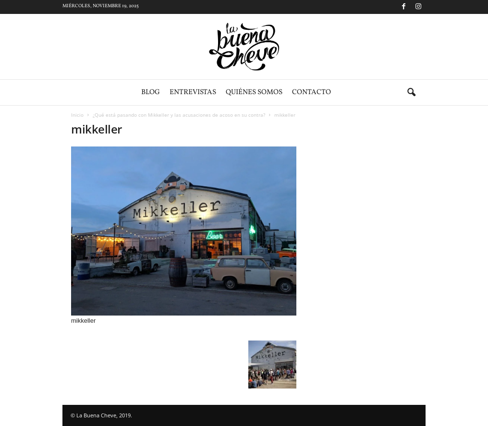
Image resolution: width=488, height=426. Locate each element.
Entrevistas (193, 92)
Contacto (311, 92)
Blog (150, 92)
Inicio (77, 114)
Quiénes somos (254, 92)
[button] (411, 92)
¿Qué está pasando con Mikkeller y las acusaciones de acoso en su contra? (179, 114)
